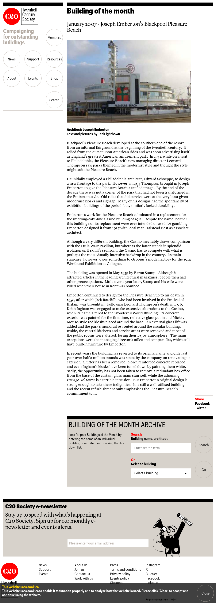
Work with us (83, 578)
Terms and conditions (125, 569)
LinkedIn (152, 582)
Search (54, 100)
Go (204, 469)
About (11, 78)
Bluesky (151, 574)
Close (205, 593)
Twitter (200, 408)
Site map (116, 582)
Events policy (119, 578)
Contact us (82, 574)
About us (80, 565)
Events (33, 78)
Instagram (153, 565)
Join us (79, 569)
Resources (54, 59)
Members (54, 37)
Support (33, 59)
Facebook (202, 403)
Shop (54, 78)
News (12, 59)
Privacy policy (120, 574)
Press (114, 565)
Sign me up (161, 543)
